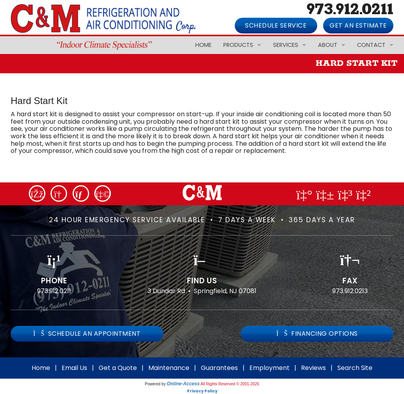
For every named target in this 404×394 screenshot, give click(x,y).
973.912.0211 (54, 291)
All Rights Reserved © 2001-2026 (229, 384)
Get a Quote (118, 367)
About (327, 45)
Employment (269, 367)
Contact (371, 45)
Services (285, 45)
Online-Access (183, 384)
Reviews (313, 367)
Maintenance (168, 367)
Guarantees (219, 367)
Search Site (354, 367)
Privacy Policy (202, 391)
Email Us (74, 367)
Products (238, 45)
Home (203, 45)
